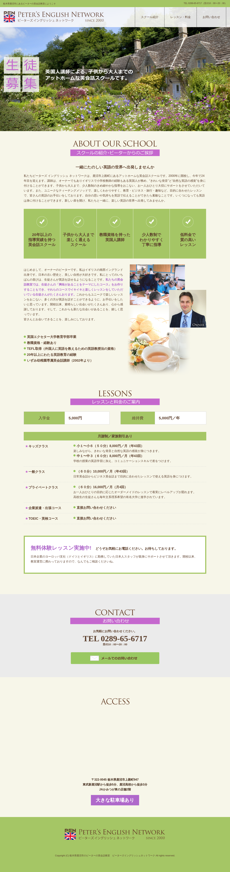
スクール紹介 (149, 17)
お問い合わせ (211, 17)
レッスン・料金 (180, 17)
